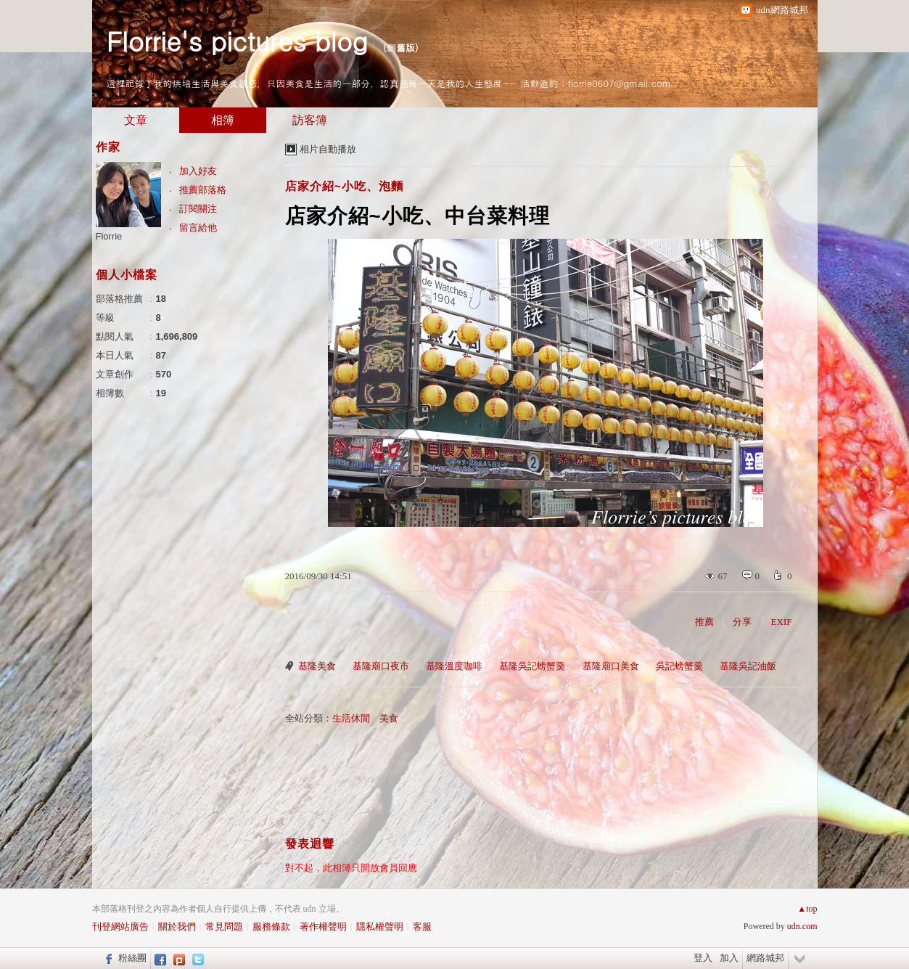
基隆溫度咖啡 (454, 666)
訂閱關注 (198, 208)
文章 (135, 120)
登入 (703, 957)
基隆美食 (317, 666)
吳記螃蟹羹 (679, 666)
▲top (807, 909)
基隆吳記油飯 (748, 666)
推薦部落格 (202, 189)
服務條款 (271, 926)
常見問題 (224, 926)
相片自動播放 (328, 149)
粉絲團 (132, 957)
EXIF (781, 621)
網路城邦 (765, 957)
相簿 (222, 120)
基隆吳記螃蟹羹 (532, 666)
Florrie (109, 236)
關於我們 (177, 926)
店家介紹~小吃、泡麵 (344, 186)
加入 (729, 957)
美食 (388, 718)
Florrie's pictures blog (237, 40)
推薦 (704, 621)
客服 (422, 926)
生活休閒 (351, 718)
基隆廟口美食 (611, 666)
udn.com (802, 926)
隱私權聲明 (379, 926)
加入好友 (198, 170)
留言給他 (198, 227)
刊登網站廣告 (120, 926)
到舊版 (401, 47)
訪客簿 (309, 120)
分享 (742, 621)
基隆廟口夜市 (381, 666)
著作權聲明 (323, 926)
